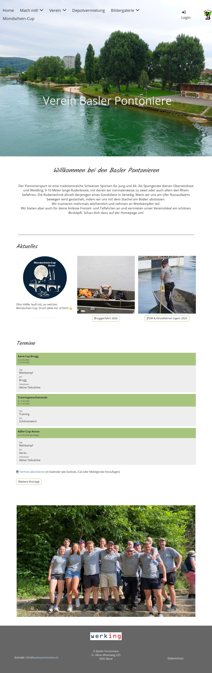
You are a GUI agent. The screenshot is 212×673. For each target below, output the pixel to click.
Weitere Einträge (28, 481)
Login (186, 15)
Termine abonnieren (32, 472)
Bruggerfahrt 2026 (106, 318)
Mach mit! (31, 10)
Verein (57, 10)
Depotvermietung (88, 10)
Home (8, 10)
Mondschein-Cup (18, 18)
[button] (106, 372)
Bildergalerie (125, 10)
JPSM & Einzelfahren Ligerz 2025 (167, 318)
